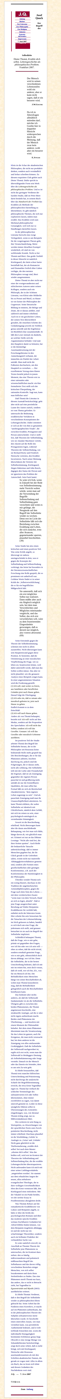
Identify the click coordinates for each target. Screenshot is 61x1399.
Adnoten (22, 32)
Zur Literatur (22, 24)
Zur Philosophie (22, 27)
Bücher (22, 21)
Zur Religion (22, 29)
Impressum (22, 39)
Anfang (22, 19)
